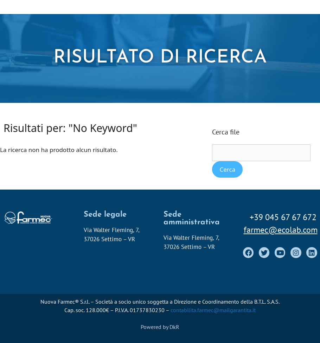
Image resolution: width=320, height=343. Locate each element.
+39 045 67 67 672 (283, 217)
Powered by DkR (160, 326)
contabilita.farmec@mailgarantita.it (213, 310)
